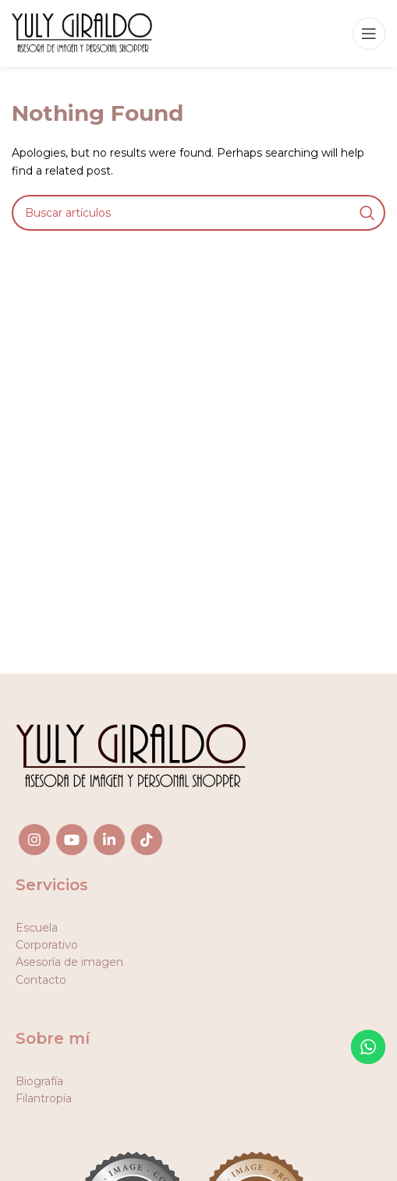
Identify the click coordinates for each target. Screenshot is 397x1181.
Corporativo (47, 945)
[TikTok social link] (146, 839)
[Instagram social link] (34, 839)
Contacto (41, 980)
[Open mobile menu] (369, 33)
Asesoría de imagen (69, 962)
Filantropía (44, 1098)
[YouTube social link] (71, 839)
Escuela (37, 928)
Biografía (39, 1081)
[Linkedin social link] (109, 839)
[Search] (198, 213)
